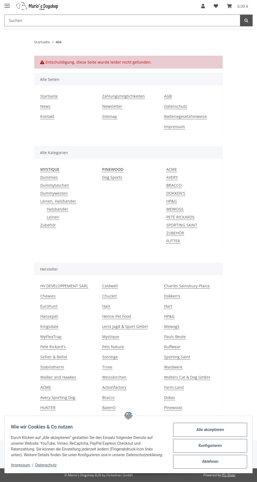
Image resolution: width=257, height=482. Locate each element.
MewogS (171, 326)
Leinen (53, 217)
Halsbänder (57, 209)
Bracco (108, 397)
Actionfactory (114, 387)
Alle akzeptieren (207, 427)
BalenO (109, 407)
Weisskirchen (114, 377)
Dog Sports (112, 177)
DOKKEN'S (175, 193)
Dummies (49, 177)
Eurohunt (49, 306)
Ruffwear (172, 346)
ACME (171, 169)
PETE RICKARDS (180, 217)
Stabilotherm (52, 367)
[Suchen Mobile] (122, 20)
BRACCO (174, 185)
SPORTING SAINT (181, 225)
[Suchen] (246, 20)
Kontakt (47, 116)
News (45, 106)
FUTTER (173, 240)
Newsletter (112, 106)
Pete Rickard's (53, 346)
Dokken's (172, 296)
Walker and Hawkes (58, 377)
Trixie (107, 367)
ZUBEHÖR (175, 233)
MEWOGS (175, 209)
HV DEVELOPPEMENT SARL (64, 285)
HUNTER (48, 407)
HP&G (171, 201)
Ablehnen (207, 459)
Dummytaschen (54, 185)
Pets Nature (113, 346)
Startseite (49, 96)
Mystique (110, 336)
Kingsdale (49, 326)
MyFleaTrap (51, 336)
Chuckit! (109, 296)
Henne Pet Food (116, 316)
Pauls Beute (175, 336)
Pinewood (173, 407)
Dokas (169, 397)
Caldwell (110, 285)
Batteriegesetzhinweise (185, 116)
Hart (168, 306)
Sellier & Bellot (53, 356)
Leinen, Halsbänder (58, 201)
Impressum (23, 465)
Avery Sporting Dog (57, 397)
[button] (203, 6)
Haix (106, 306)
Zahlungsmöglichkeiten (123, 96)
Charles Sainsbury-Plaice (187, 285)
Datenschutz (48, 465)
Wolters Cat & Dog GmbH (187, 377)
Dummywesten (54, 193)
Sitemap (109, 116)
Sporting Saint (177, 356)
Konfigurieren (207, 443)
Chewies (48, 296)
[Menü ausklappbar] (7, 3)
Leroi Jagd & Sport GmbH (125, 326)
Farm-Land (174, 387)
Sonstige (110, 356)
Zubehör (48, 225)
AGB (168, 96)
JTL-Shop (228, 475)
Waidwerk (173, 367)
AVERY (172, 177)
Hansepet (49, 316)
